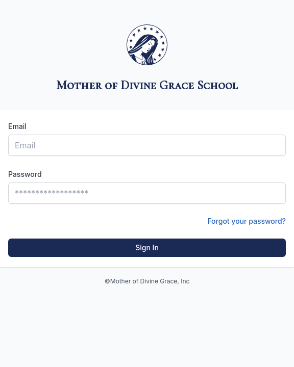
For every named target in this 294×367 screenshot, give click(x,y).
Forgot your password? (246, 221)
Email (17, 126)
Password (25, 174)
